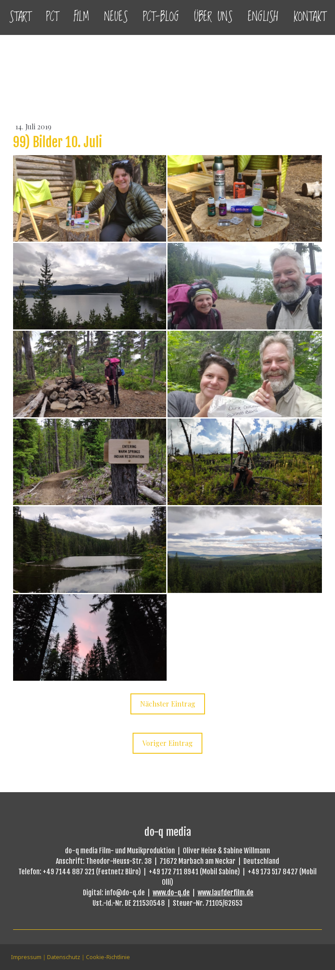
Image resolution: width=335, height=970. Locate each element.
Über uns (213, 17)
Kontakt (310, 17)
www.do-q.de (171, 892)
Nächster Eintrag (167, 703)
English (263, 17)
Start (20, 17)
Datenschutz (63, 957)
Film (81, 17)
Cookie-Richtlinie (108, 957)
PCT (52, 17)
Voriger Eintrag (167, 743)
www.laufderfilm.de (225, 892)
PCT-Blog (161, 17)
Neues (116, 17)
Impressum (26, 957)
